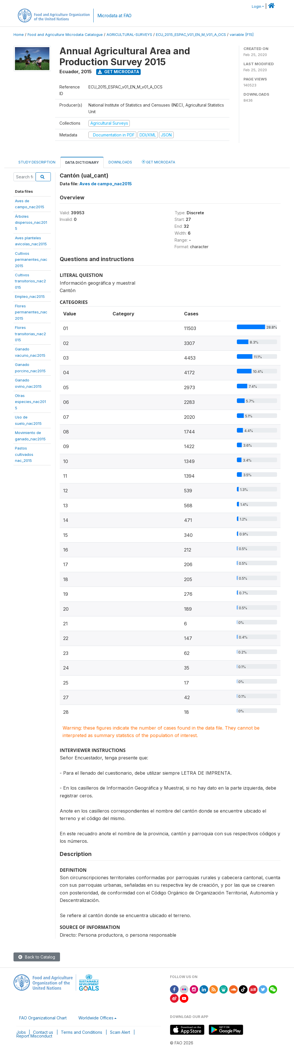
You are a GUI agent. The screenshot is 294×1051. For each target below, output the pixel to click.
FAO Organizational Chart (43, 1017)
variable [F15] (242, 34)
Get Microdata (118, 71)
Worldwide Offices (95, 1017)
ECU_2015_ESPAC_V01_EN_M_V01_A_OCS (191, 34)
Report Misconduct (34, 1035)
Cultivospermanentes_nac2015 (31, 259)
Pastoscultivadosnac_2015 (24, 454)
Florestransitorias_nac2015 (30, 333)
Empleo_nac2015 (30, 296)
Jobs (21, 1032)
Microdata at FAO (114, 15)
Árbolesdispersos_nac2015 (31, 222)
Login (256, 6)
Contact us (43, 1032)
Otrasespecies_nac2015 (30, 401)
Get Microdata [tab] (158, 161)
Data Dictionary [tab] (82, 162)
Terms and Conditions (81, 1032)
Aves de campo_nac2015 (105, 183)
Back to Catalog (36, 956)
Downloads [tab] (120, 162)
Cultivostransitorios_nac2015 (30, 281)
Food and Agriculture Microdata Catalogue (65, 34)
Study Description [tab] (36, 162)
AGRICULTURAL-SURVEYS (129, 34)
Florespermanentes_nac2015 (31, 312)
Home (18, 34)
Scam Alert (120, 1032)
